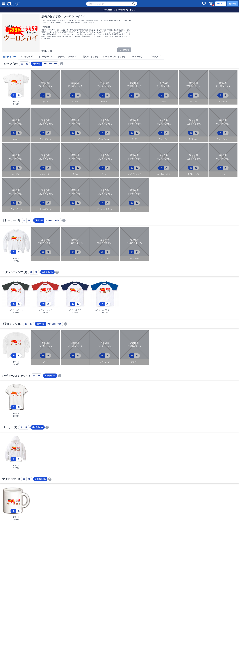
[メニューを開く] (3, 3)
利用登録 (232, 4)
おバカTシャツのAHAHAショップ (119, 10)
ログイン (220, 4)
